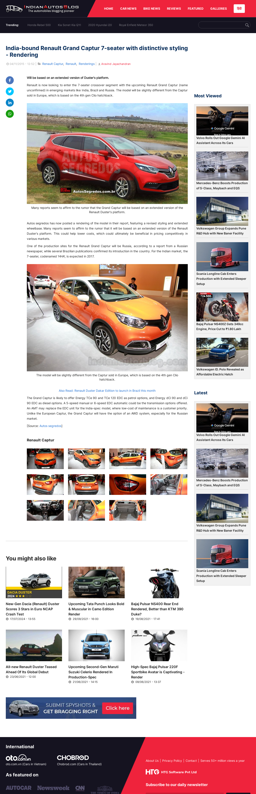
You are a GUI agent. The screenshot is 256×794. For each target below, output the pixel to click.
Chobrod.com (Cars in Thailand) (79, 764)
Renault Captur (52, 64)
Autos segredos (50, 426)
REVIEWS (174, 8)
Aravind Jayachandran (114, 64)
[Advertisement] (222, 65)
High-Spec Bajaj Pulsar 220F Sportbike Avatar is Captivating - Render (158, 672)
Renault (71, 64)
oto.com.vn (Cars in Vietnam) (26, 764)
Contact (191, 760)
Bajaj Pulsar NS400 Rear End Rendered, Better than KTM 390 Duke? (157, 609)
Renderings (87, 64)
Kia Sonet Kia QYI (69, 25)
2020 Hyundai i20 (100, 25)
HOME (108, 8)
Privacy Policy (172, 760)
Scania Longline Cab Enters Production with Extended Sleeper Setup (221, 279)
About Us (152, 760)
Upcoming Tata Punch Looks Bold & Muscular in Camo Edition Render (96, 609)
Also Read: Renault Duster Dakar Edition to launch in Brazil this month (107, 390)
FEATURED (195, 8)
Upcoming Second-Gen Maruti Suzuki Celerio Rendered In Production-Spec (93, 672)
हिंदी (239, 8)
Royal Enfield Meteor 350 (136, 25)
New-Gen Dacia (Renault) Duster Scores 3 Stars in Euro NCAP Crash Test (32, 609)
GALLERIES (218, 8)
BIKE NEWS (151, 8)
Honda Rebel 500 (39, 25)
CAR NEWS (128, 8)
